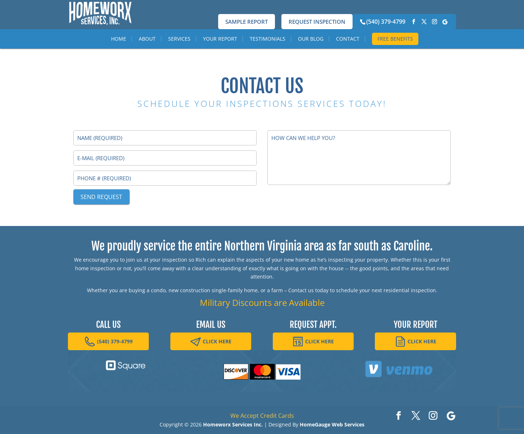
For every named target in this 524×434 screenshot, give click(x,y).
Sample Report (246, 21)
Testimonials (267, 52)
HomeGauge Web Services (332, 424)
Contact (347, 52)
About (147, 52)
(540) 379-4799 (385, 22)
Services (179, 52)
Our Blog (310, 52)
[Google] (444, 21)
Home (118, 52)
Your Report (220, 52)
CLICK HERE (210, 341)
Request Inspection (317, 21)
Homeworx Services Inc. (233, 424)
